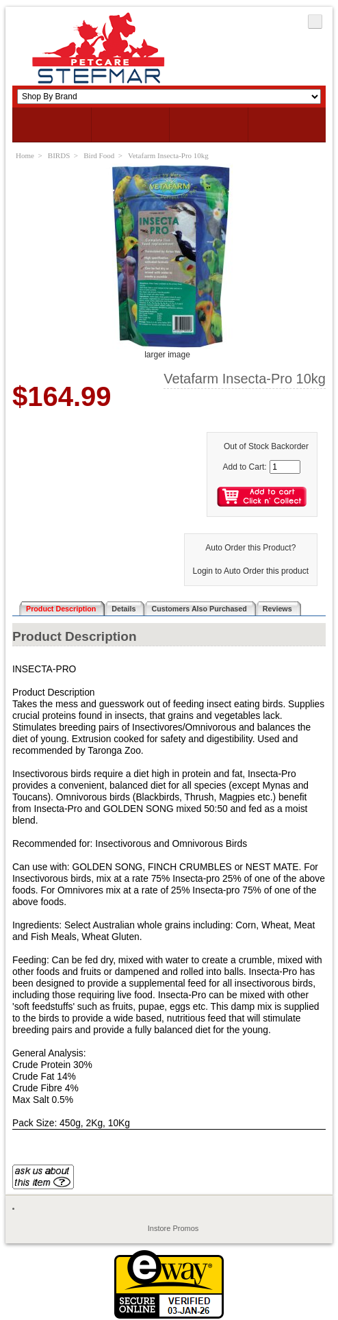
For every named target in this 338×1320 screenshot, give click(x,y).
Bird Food (98, 155)
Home (25, 155)
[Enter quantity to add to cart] (285, 467)
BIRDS (59, 155)
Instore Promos (173, 1228)
